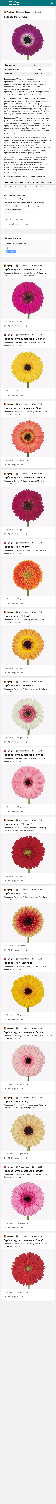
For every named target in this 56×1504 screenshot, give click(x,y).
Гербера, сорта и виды (13, 209)
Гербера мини (39, 202)
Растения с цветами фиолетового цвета (19, 213)
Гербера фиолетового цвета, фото (34, 206)
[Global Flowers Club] (15, 3)
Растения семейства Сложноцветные (18, 202)
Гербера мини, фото (12, 206)
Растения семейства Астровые (16, 199)
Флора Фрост (23, 12)
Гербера (9, 12)
